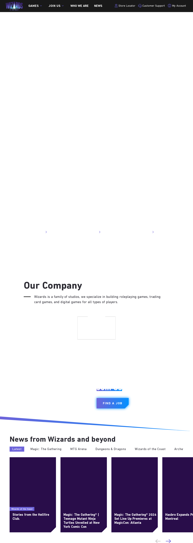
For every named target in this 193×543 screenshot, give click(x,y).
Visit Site (39, 232)
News (98, 6)
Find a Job (112, 403)
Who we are (79, 6)
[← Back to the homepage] (14, 6)
